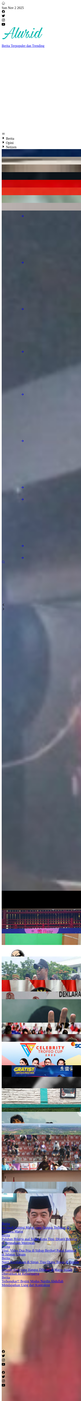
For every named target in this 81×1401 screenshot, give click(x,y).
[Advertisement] (39, 91)
